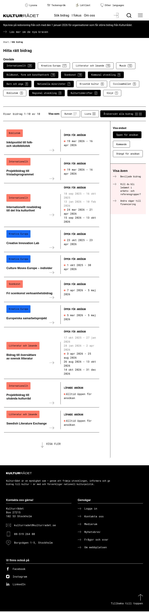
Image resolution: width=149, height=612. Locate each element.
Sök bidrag (61, 15)
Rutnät (70, 113)
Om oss (89, 15)
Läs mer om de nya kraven (29, 31)
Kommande (121, 144)
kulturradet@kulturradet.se (35, 525)
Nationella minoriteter (53, 84)
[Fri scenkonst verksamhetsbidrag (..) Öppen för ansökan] (51, 289)
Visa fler (53, 444)
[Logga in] (116, 15)
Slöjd (112, 93)
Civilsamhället (124, 84)
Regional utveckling (46, 93)
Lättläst (83, 5)
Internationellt (19, 65)
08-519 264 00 (24, 534)
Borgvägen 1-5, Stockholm (33, 543)
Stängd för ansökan (127, 153)
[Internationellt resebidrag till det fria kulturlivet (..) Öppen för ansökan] (51, 205)
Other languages (112, 5)
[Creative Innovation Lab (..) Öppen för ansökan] (51, 239)
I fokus (76, 15)
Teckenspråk (56, 5)
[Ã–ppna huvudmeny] (140, 15)
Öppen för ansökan (127, 134)
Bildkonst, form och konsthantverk (31, 74)
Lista (90, 113)
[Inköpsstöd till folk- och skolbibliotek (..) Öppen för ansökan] (51, 140)
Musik (125, 65)
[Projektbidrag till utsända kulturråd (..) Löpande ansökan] (51, 393)
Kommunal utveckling (105, 74)
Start (6, 42)
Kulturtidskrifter (84, 93)
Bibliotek (15, 93)
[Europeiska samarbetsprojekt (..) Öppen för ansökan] (51, 314)
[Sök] (129, 15)
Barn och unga (17, 84)
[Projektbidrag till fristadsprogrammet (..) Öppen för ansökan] (51, 169)
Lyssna (31, 5)
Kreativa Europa (54, 65)
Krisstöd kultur (92, 84)
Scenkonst (73, 74)
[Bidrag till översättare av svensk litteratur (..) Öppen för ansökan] (51, 353)
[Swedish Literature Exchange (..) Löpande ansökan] (51, 419)
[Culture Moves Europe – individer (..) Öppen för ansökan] (51, 264)
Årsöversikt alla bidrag (123, 113)
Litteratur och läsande (93, 65)
